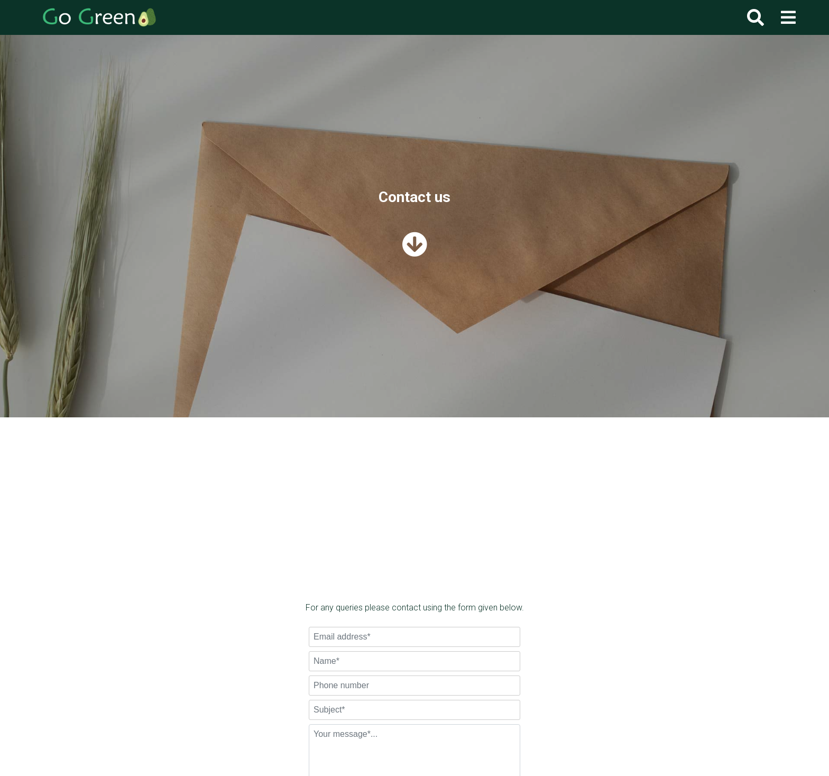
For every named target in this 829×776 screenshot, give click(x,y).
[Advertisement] (414, 522)
